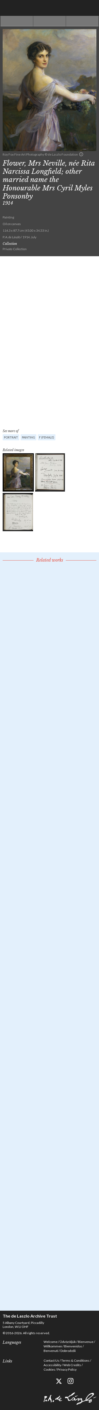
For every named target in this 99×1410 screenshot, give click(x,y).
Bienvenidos (73, 1346)
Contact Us (51, 1360)
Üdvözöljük (68, 1342)
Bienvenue (85, 1342)
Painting (28, 437)
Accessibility (52, 1365)
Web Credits (72, 1365)
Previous (17, 21)
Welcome (51, 1342)
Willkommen (53, 1346)
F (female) (46, 437)
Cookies (49, 1369)
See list (49, 21)
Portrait (11, 437)
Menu (91, 8)
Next (82, 21)
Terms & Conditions (75, 1360)
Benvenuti (51, 1351)
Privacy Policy (67, 1369)
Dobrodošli (68, 1351)
